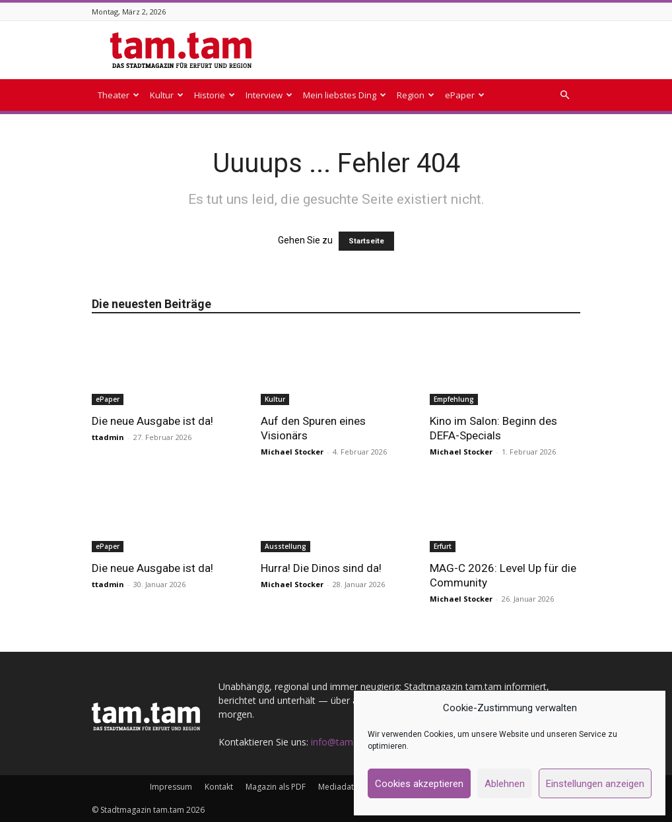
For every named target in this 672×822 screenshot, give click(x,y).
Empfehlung (454, 399)
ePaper (465, 95)
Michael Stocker (292, 452)
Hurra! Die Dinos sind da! (321, 568)
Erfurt (443, 546)
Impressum (171, 786)
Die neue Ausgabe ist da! (152, 420)
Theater (118, 95)
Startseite (366, 241)
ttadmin (108, 437)
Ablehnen (505, 784)
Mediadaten (340, 786)
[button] (564, 95)
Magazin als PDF (276, 786)
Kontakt (219, 786)
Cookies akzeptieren (419, 784)
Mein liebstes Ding (344, 95)
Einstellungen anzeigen (595, 784)
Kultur (167, 95)
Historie (214, 95)
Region (415, 95)
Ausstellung (285, 546)
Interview (269, 95)
